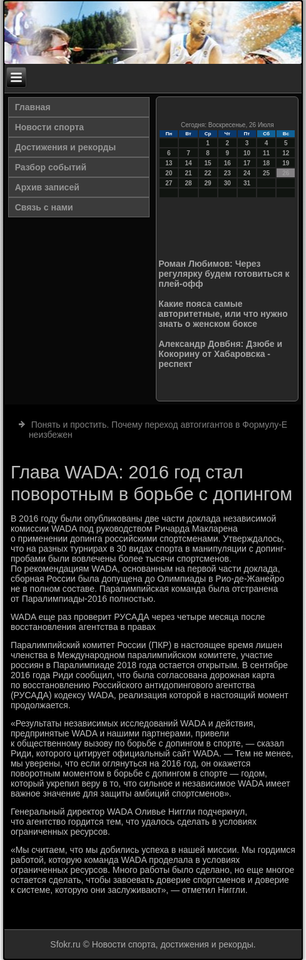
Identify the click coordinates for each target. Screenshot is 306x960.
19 (285, 163)
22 (208, 173)
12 (285, 153)
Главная (33, 107)
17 (246, 163)
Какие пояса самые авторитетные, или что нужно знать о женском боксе (222, 314)
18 (266, 163)
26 (285, 173)
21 (188, 173)
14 (188, 163)
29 (208, 183)
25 (266, 173)
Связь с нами (44, 207)
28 (188, 183)
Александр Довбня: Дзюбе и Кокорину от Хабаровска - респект (220, 354)
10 (246, 153)
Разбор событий (50, 167)
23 (227, 173)
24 (246, 173)
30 (227, 183)
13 (168, 163)
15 (208, 163)
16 (227, 163)
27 (168, 183)
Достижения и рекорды (65, 147)
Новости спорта (49, 127)
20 (168, 173)
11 (266, 153)
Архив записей (47, 187)
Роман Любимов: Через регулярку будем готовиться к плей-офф (223, 274)
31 (246, 183)
